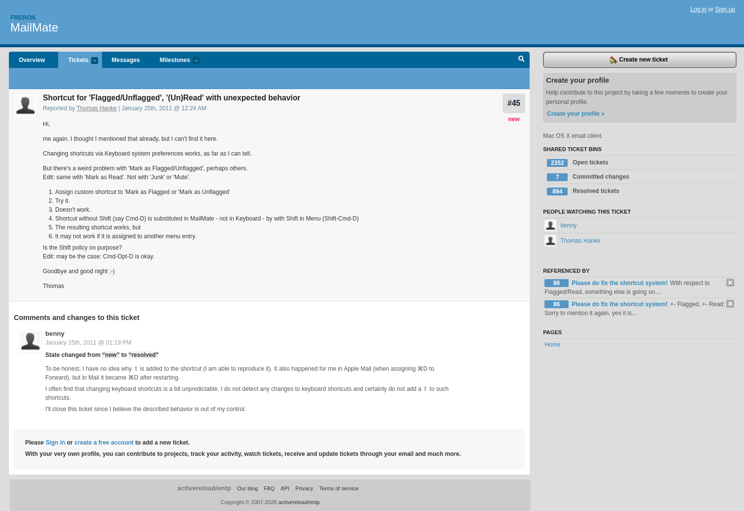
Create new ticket (638, 60)
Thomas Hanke (97, 108)
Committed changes (588, 177)
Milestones (175, 61)
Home (552, 344)
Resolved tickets (583, 191)
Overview (32, 60)
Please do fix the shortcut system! (620, 283)
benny (55, 333)
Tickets (78, 61)
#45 (513, 103)
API (285, 488)
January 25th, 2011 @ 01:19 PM (88, 342)
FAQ (269, 488)
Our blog (247, 488)
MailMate (34, 27)
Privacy (304, 488)
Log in (698, 9)
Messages (126, 60)
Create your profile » (576, 113)
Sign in (55, 442)
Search (521, 60)
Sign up (725, 9)
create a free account (104, 442)
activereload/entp (204, 488)
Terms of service (339, 488)
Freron (22, 17)
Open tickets (577, 163)
